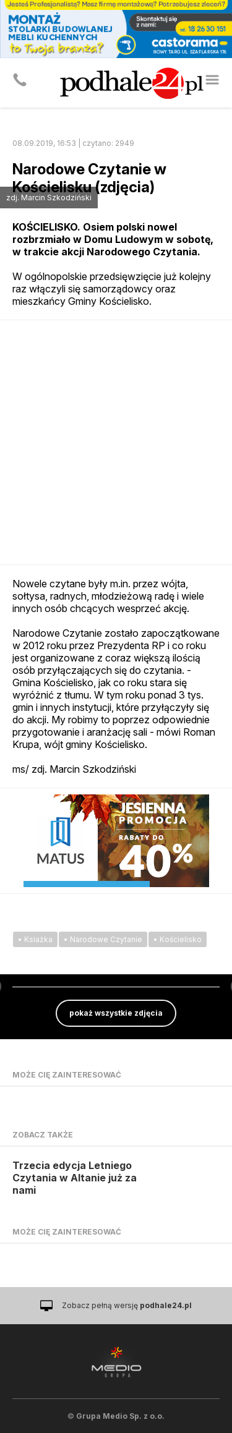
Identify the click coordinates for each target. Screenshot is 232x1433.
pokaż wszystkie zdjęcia (116, 1013)
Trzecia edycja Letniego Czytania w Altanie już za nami (74, 1177)
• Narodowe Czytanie (103, 939)
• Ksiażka (35, 939)
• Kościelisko (177, 939)
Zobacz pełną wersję (127, 1305)
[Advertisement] (116, 442)
